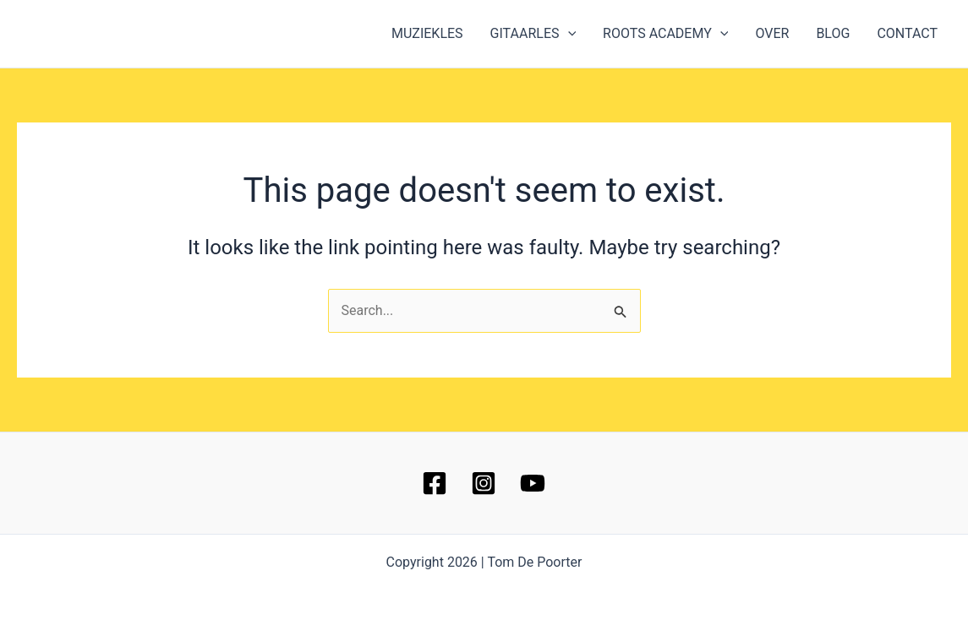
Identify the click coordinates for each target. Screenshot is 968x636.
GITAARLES (533, 34)
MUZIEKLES (427, 33)
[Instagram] (483, 483)
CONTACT (907, 33)
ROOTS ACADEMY (665, 34)
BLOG (833, 33)
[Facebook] (434, 483)
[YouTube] (532, 483)
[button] (568, 34)
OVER (772, 33)
